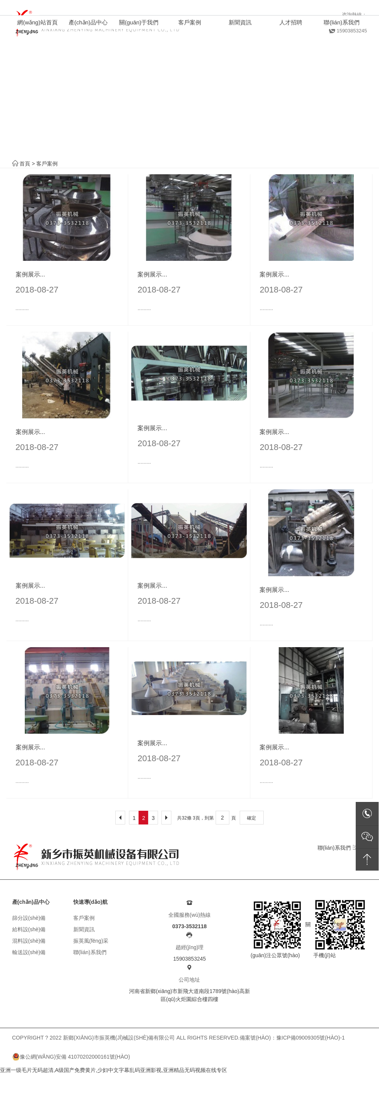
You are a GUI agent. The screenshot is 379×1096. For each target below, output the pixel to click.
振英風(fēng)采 (91, 941)
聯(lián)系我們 (338, 847)
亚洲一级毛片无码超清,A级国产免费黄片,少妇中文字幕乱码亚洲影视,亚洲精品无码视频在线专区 (113, 1070)
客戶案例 (47, 164)
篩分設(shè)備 (29, 918)
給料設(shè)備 (29, 929)
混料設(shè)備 (29, 941)
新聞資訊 (84, 929)
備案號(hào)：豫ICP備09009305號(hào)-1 (292, 1038)
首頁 (24, 164)
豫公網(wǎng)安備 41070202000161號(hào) (71, 1057)
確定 (251, 818)
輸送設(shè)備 (29, 952)
